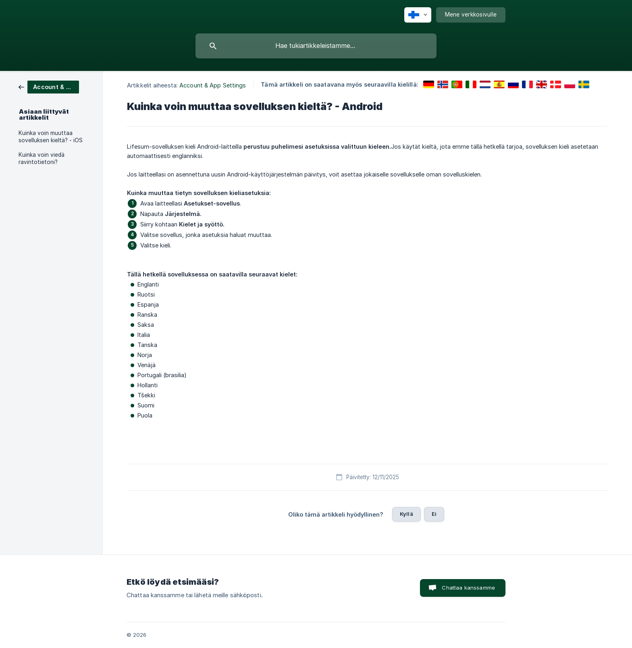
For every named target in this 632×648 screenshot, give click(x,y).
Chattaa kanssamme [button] (468, 587)
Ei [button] (434, 514)
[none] (417, 15)
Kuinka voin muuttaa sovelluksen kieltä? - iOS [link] (51, 136)
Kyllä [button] (406, 514)
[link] (49, 86)
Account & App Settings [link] (212, 85)
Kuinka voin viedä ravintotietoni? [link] (41, 158)
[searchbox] (316, 45)
